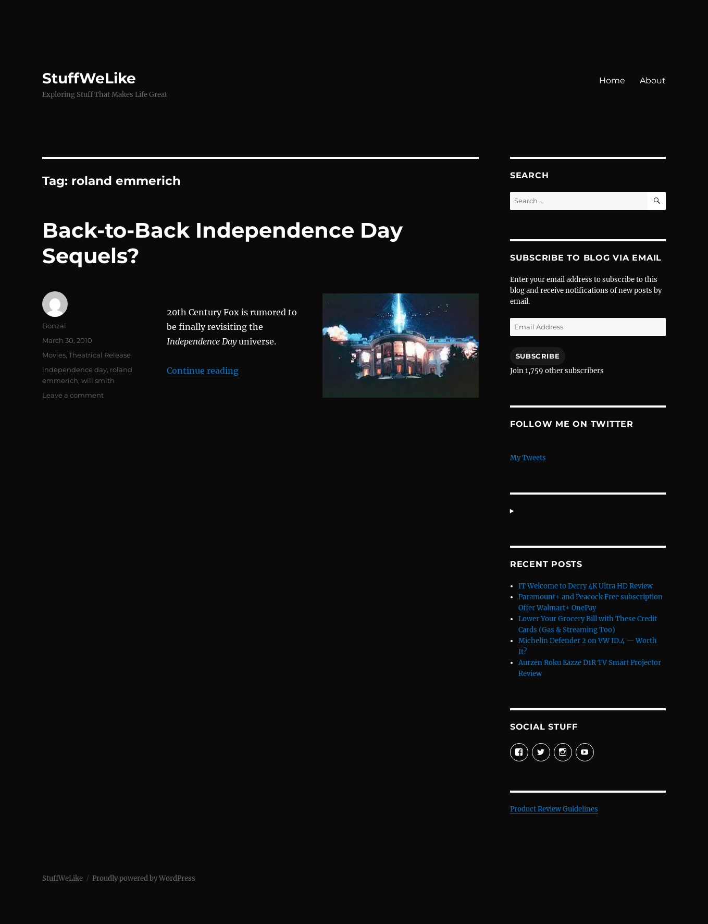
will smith (98, 380)
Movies (54, 355)
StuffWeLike (89, 78)
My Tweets (528, 457)
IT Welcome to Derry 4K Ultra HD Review (585, 586)
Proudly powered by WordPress (143, 878)
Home (612, 80)
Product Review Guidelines (554, 809)
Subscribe (538, 356)
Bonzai (54, 326)
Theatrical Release (100, 355)
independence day (74, 369)
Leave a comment (73, 395)
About (653, 80)
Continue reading (203, 370)
